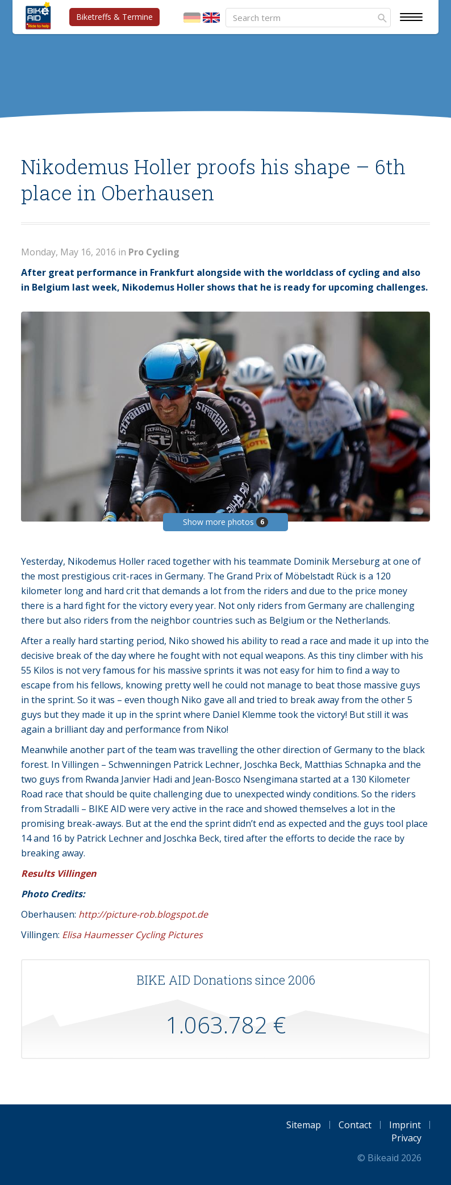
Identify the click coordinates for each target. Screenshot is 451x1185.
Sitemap (303, 1125)
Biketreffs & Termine (114, 16)
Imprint (405, 1125)
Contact (355, 1125)
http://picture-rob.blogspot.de (143, 914)
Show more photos (225, 521)
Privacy (406, 1138)
